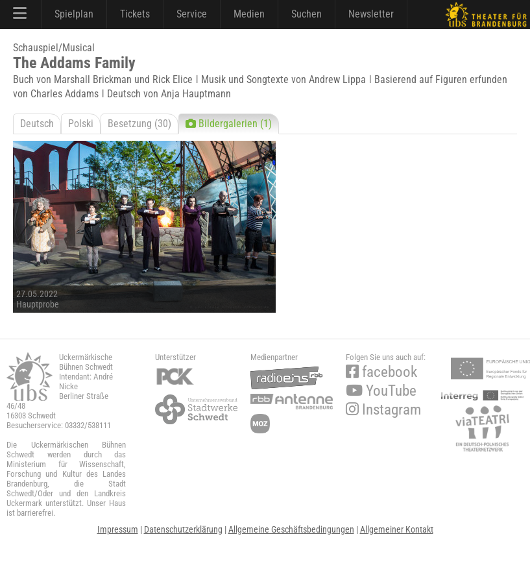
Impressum (117, 529)
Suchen (306, 14)
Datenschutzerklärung (183, 529)
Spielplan (73, 14)
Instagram (383, 409)
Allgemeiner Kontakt (396, 529)
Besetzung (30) (139, 123)
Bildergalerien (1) (229, 123)
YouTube (381, 391)
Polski (80, 123)
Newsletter (371, 14)
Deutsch (37, 123)
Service (191, 14)
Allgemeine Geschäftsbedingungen (291, 529)
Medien (249, 14)
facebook (381, 372)
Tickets (135, 14)
